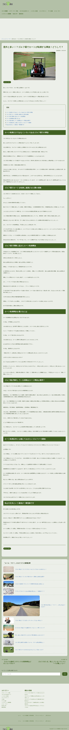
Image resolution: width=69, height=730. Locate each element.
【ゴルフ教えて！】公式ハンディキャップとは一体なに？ (22, 620)
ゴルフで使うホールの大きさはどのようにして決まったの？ (23, 650)
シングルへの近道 (34, 11)
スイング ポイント (42, 11)
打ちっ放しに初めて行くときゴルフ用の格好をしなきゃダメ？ (24, 635)
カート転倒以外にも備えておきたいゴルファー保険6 (18, 122)
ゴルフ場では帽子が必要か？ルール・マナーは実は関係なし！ (24, 642)
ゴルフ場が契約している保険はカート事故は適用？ (18, 120)
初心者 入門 (15, 13)
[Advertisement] (34, 27)
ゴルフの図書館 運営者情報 (28, 721)
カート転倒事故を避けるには (13, 118)
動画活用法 (21, 13)
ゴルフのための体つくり (24, 11)
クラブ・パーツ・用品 (13, 11)
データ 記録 (50, 11)
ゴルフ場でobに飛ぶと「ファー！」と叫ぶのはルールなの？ (34, 606)
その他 (3, 699)
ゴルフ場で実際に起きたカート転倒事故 (15, 116)
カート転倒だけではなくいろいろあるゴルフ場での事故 (19, 112)
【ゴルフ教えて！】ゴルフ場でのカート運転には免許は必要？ (24, 577)
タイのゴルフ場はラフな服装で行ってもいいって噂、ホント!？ (24, 628)
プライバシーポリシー (39, 721)
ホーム (3, 38)
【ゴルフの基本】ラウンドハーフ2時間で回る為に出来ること (23, 584)
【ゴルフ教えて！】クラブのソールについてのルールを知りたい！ (25, 569)
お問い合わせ (48, 721)
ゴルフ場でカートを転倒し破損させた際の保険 (17, 114)
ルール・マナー (57, 11)
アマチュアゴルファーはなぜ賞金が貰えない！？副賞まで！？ (24, 591)
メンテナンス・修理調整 (6, 13)
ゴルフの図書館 (5, 11)
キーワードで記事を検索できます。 (10, 670)
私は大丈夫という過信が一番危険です (15, 124)
